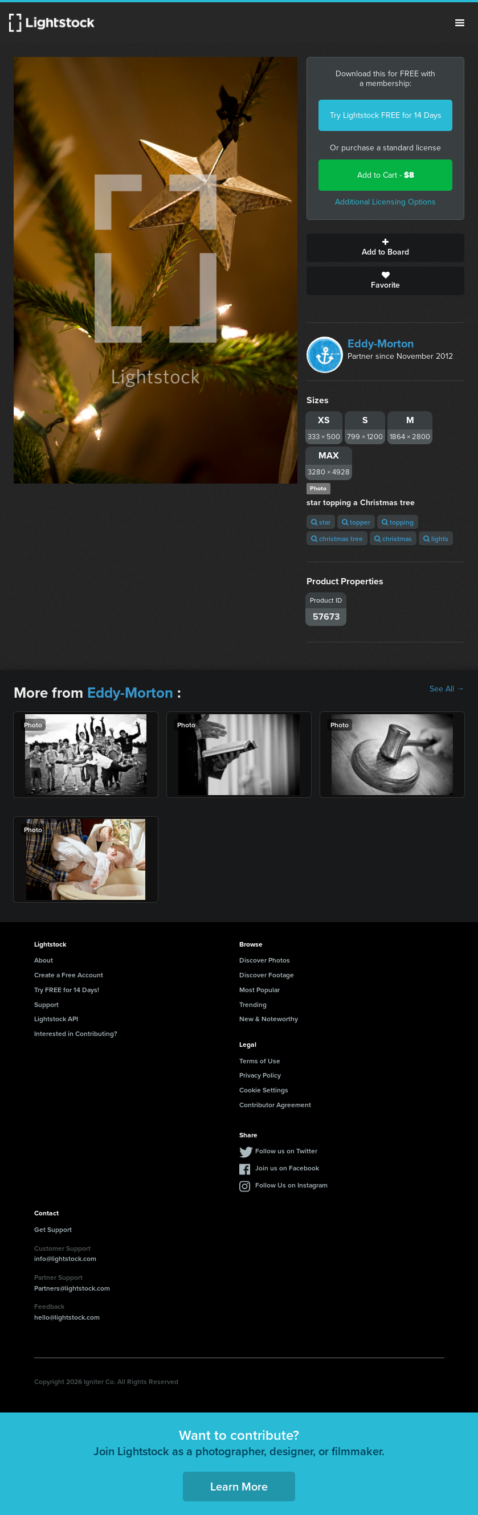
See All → (447, 689)
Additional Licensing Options (385, 202)
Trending (253, 1004)
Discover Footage (266, 975)
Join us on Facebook (287, 1168)
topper (356, 522)
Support (46, 1004)
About (43, 960)
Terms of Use (259, 1061)
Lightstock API (56, 1018)
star (320, 522)
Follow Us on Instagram (291, 1185)
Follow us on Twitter (286, 1151)
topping (398, 522)
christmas (393, 538)
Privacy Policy (260, 1075)
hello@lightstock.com (67, 1317)
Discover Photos (264, 960)
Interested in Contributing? (75, 1033)
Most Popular (259, 989)
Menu (460, 23)
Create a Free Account (68, 975)
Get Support (53, 1229)
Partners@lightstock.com (72, 1288)
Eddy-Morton (381, 343)
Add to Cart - (385, 175)
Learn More (239, 1486)
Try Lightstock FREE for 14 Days (386, 115)
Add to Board (385, 247)
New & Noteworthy (268, 1018)
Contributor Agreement (275, 1104)
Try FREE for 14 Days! (66, 989)
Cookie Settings (263, 1090)
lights (435, 538)
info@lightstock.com (65, 1258)
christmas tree (337, 538)
